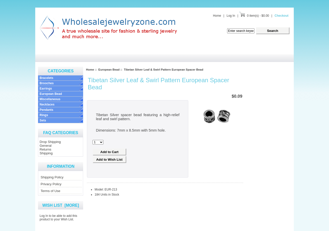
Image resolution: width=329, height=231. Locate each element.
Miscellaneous (50, 99)
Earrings (46, 88)
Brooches (46, 83)
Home (217, 15)
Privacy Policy (51, 184)
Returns (45, 149)
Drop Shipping (50, 142)
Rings (44, 115)
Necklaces (47, 104)
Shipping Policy (52, 177)
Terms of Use (50, 191)
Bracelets (46, 78)
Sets (43, 120)
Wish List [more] (60, 205)
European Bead (51, 94)
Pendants (46, 110)
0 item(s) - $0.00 (258, 15)
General (45, 146)
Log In (231, 15)
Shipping (46, 153)
